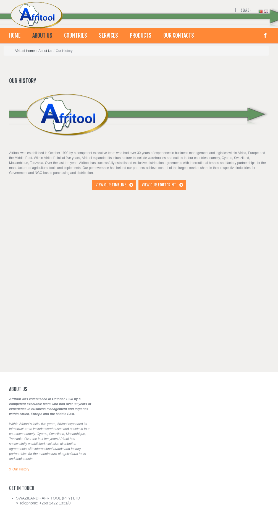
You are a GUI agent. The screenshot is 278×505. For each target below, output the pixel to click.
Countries (75, 35)
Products (140, 35)
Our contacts (178, 35)
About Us (42, 35)
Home (14, 35)
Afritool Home (25, 51)
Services (108, 35)
